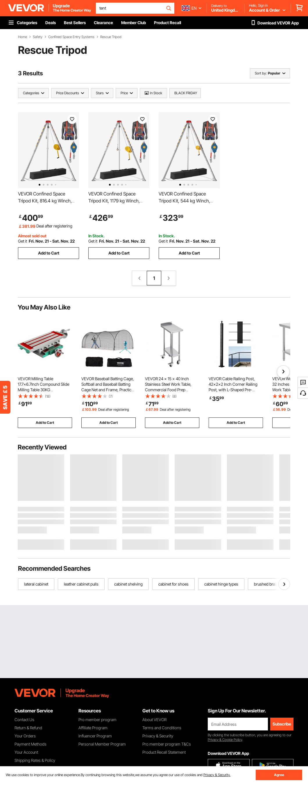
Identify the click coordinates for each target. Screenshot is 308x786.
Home (22, 37)
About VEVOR (154, 719)
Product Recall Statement (164, 752)
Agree (279, 775)
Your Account (26, 752)
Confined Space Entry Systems (71, 37)
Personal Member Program (102, 743)
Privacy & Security (157, 735)
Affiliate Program (93, 727)
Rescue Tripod (110, 37)
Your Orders (25, 735)
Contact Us (24, 719)
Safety (37, 37)
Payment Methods (30, 743)
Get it (22, 241)
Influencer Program (95, 735)
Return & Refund (28, 727)
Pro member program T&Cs (166, 743)
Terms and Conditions (161, 727)
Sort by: (261, 73)
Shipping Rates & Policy (35, 760)
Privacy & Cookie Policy (225, 739)
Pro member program (97, 719)
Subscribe (282, 723)
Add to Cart (48, 252)
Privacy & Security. (216, 775)
